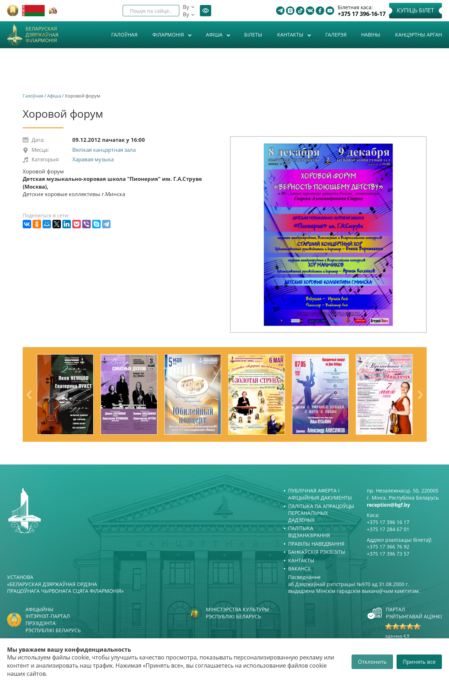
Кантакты (291, 34)
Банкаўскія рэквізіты (316, 551)
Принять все (419, 661)
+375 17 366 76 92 (388, 546)
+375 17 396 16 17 (388, 522)
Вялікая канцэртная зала (104, 149)
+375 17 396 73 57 (388, 553)
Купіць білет (415, 10)
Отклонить (372, 661)
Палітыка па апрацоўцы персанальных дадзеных (321, 513)
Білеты (253, 34)
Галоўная (124, 34)
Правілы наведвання (316, 543)
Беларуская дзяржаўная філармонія (42, 35)
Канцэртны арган (418, 34)
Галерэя (336, 34)
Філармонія (168, 34)
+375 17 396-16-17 (362, 14)
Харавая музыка (93, 159)
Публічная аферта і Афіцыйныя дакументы (320, 494)
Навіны (370, 34)
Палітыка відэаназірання (309, 532)
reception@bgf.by (388, 504)
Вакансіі (299, 568)
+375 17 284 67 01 (388, 529)
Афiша (215, 34)
